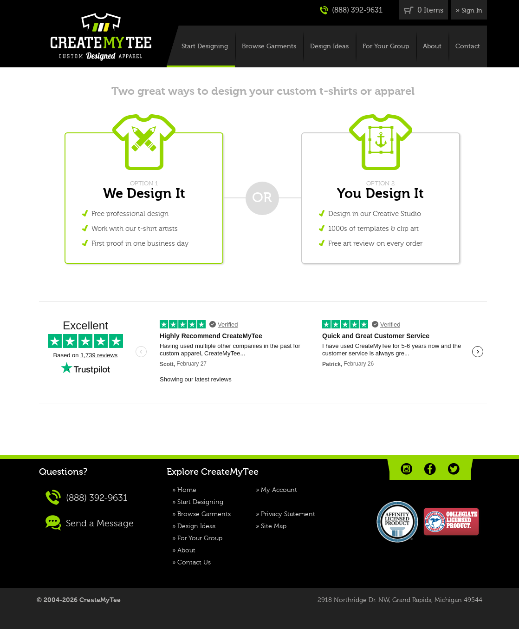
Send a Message (89, 523)
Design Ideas (329, 46)
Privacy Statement (288, 514)
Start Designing (205, 46)
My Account (279, 490)
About (432, 46)
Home (186, 490)
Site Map (273, 526)
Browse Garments (269, 46)
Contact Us (194, 562)
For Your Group (386, 46)
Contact (467, 46)
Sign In (471, 10)
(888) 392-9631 (351, 10)
